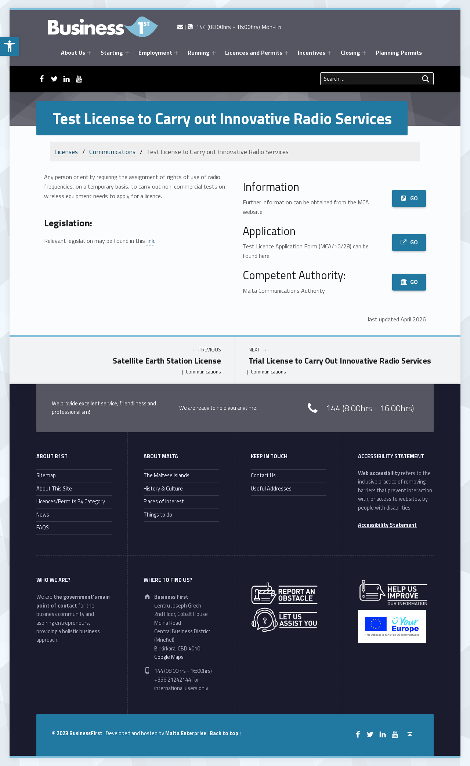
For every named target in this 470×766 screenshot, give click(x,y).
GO (409, 198)
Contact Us (263, 475)
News (42, 515)
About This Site (54, 489)
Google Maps (169, 657)
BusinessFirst (85, 733)
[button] (9, 46)
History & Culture (163, 489)
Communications (112, 152)
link (150, 240)
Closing (350, 52)
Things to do (158, 515)
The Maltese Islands (166, 475)
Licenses (66, 152)
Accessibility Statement (387, 525)
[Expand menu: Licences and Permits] (286, 53)
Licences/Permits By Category (70, 501)
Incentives (311, 52)
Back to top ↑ (226, 733)
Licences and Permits (253, 52)
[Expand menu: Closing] (364, 53)
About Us (73, 52)
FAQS (42, 528)
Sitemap (46, 475)
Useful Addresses (271, 489)
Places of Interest (164, 501)
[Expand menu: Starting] (127, 53)
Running (199, 52)
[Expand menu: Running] (214, 53)
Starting (112, 52)
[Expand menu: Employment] (176, 53)
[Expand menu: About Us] (89, 53)
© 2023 (60, 733)
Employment (155, 52)
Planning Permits (399, 52)
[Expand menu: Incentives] (329, 53)
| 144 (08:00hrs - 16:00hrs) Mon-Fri (229, 26)
